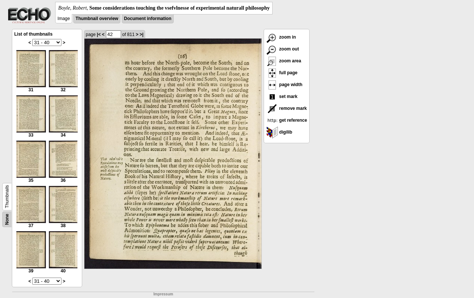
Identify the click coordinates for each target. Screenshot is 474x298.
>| (141, 34)
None (7, 219)
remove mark (286, 108)
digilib (279, 132)
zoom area (283, 60)
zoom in (281, 37)
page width (284, 84)
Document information (147, 18)
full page (282, 72)
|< (99, 34)
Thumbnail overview (97, 18)
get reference (286, 120)
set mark (282, 96)
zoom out (282, 49)
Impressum (163, 294)
